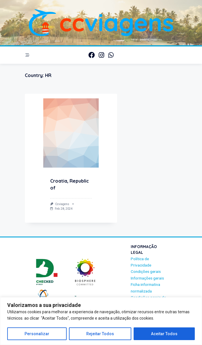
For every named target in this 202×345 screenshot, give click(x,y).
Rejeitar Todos (100, 333)
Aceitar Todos (164, 333)
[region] (101, 321)
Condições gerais (146, 271)
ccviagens (62, 204)
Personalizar (37, 333)
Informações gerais (147, 278)
